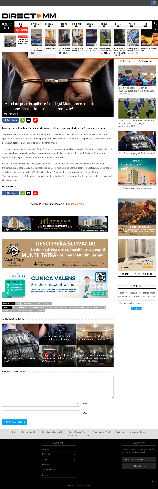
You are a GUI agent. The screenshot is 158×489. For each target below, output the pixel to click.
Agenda (45, 449)
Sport (56, 36)
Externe (46, 475)
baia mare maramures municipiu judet (87, 307)
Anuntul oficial (48, 469)
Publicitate (120, 432)
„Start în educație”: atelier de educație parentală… (26, 42)
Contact (88, 435)
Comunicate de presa (138, 432)
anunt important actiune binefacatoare (49, 307)
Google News (77, 204)
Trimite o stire (72, 435)
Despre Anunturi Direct (78, 432)
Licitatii (45, 464)
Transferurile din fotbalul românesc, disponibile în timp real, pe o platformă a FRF (136, 123)
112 (17, 304)
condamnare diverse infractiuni (18, 311)
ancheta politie (20, 307)
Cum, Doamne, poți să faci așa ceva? (96, 40)
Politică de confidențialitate (52, 432)
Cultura (126, 36)
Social (48, 304)
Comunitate (24, 36)
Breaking (22, 29)
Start (14, 432)
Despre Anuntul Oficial (101, 432)
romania (40, 311)
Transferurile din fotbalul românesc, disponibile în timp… (61, 42)
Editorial (46, 454)
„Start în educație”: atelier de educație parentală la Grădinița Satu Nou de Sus (136, 90)
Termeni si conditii (29, 432)
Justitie (38, 304)
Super (45, 459)
